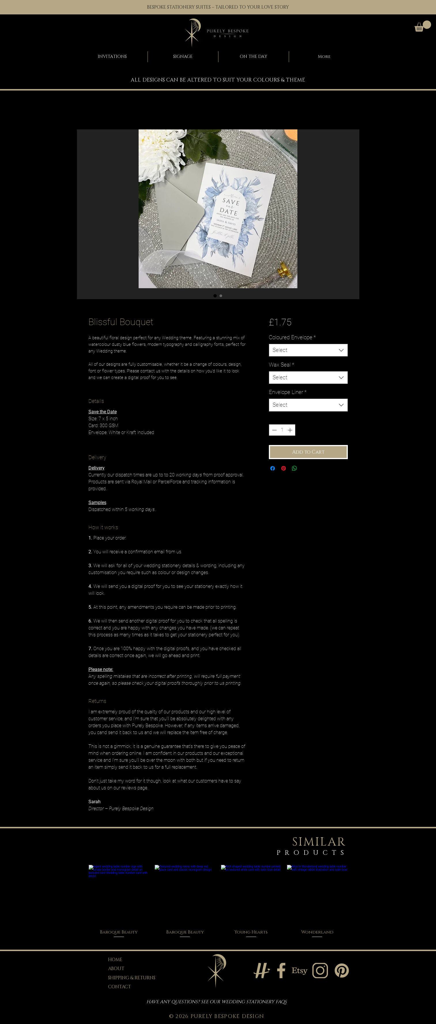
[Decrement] (274, 430)
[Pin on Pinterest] (283, 468)
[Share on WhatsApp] (294, 468)
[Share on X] (305, 468)
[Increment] (290, 430)
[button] (422, 26)
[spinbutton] (282, 430)
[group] (218, 902)
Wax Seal (281, 364)
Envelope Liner (288, 392)
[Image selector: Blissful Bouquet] (215, 296)
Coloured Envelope (292, 337)
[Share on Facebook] (272, 468)
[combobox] (308, 350)
